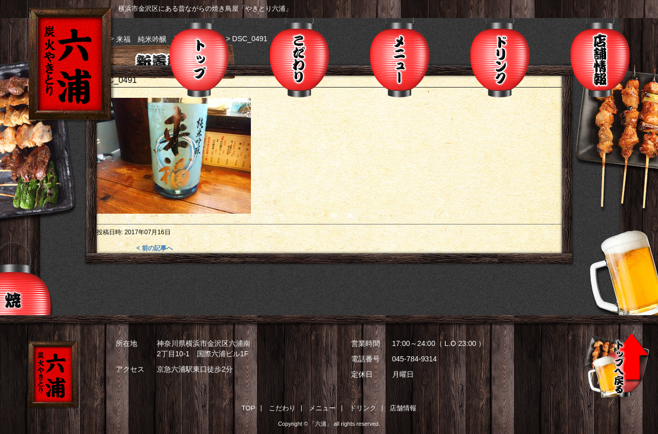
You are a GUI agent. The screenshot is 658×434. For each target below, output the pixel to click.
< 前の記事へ (154, 248)
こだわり (299, 57)
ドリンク (499, 57)
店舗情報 (600, 57)
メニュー (399, 57)
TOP (248, 408)
